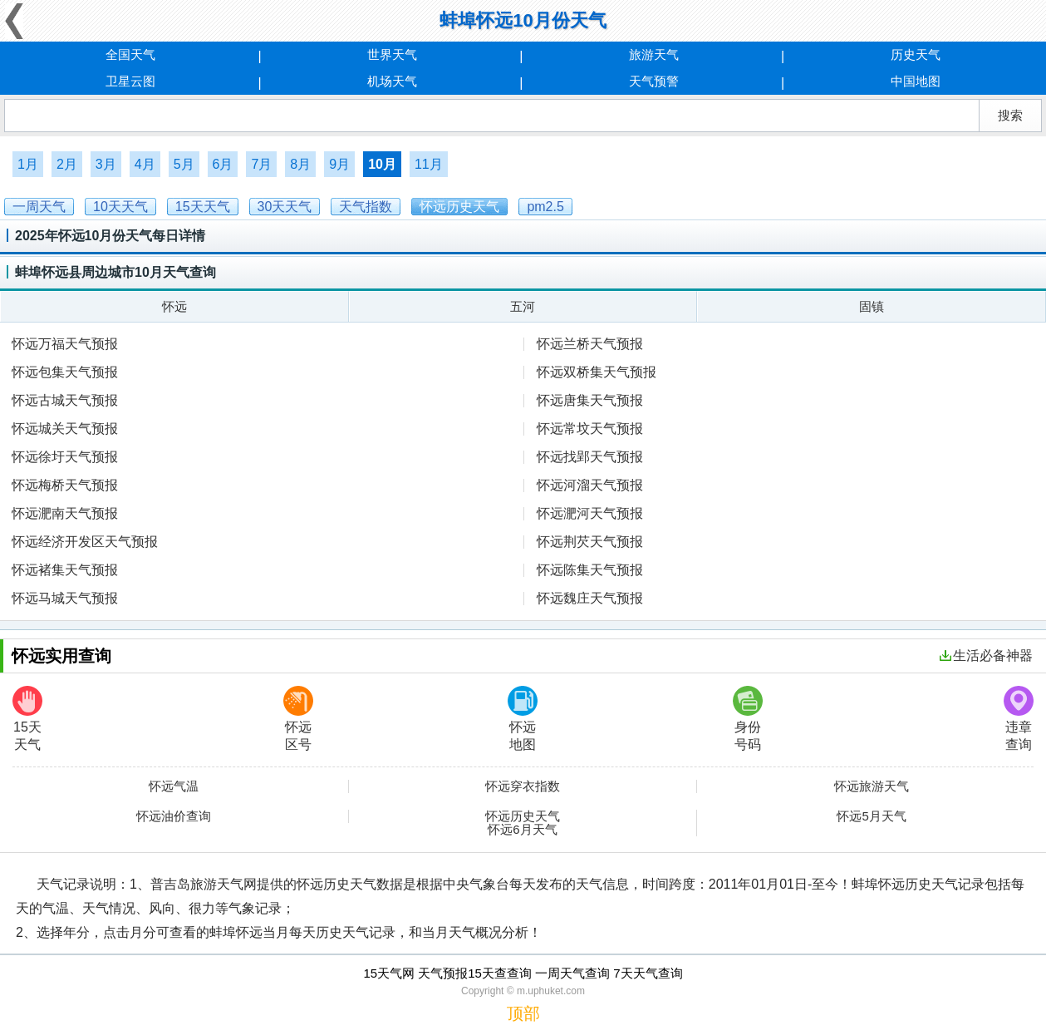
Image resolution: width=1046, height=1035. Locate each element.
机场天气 (392, 81)
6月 (223, 164)
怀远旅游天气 (871, 786)
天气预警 (654, 81)
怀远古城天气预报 (65, 400)
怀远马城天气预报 (65, 598)
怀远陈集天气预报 (590, 570)
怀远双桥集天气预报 (596, 372)
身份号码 (748, 719)
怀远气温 (174, 786)
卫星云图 (130, 81)
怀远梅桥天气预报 (65, 485)
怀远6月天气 (522, 829)
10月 (382, 164)
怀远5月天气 (871, 816)
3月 (106, 164)
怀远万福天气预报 (65, 344)
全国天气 (130, 54)
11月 (429, 164)
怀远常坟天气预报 (590, 428)
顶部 (523, 1013)
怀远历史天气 (522, 816)
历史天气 (915, 54)
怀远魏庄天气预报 (590, 598)
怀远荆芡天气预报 (590, 542)
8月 (300, 164)
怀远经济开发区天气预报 (85, 542)
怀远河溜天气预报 (590, 485)
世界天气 (392, 54)
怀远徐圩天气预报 (65, 457)
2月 (66, 164)
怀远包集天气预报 (65, 372)
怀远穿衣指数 (522, 786)
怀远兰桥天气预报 (590, 344)
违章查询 (1019, 719)
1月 (27, 164)
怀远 (174, 306)
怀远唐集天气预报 (590, 400)
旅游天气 (654, 54)
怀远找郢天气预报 (590, 457)
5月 (184, 164)
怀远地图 (523, 719)
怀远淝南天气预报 (65, 513)
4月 (145, 164)
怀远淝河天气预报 (590, 513)
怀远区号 (298, 719)
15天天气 (27, 719)
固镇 (871, 306)
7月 (261, 164)
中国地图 (915, 81)
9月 (339, 164)
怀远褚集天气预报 (65, 570)
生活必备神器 (986, 655)
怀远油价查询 (173, 816)
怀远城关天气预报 (65, 428)
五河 (522, 306)
